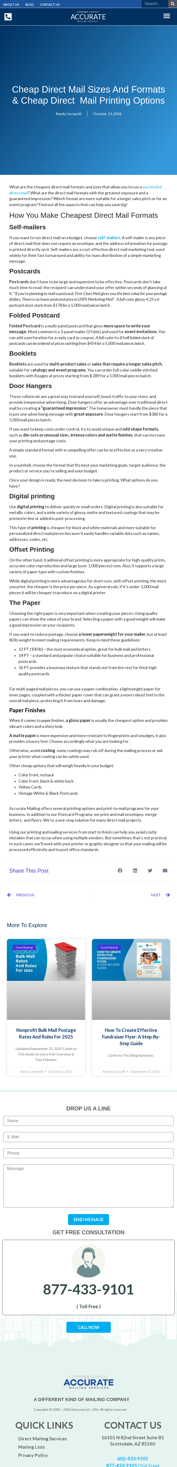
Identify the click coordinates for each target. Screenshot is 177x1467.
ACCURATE (88, 16)
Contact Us (46, 4)
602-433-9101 (132, 1458)
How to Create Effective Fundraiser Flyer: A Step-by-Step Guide (131, 1036)
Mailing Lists (31, 1446)
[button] (166, 15)
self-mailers (109, 237)
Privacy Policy (33, 1455)
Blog (27, 4)
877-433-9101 (88, 1288)
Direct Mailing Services (42, 1438)
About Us (10, 4)
